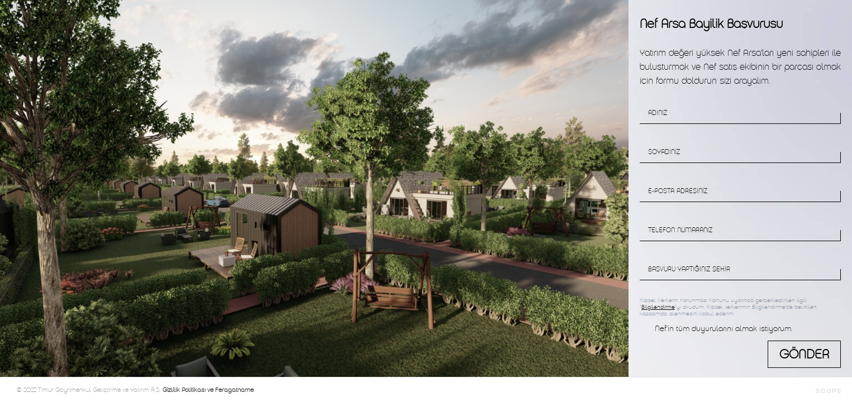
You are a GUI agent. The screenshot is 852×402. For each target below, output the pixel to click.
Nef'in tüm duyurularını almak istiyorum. (723, 328)
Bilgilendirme (658, 307)
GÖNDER (804, 354)
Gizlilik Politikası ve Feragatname (208, 390)
